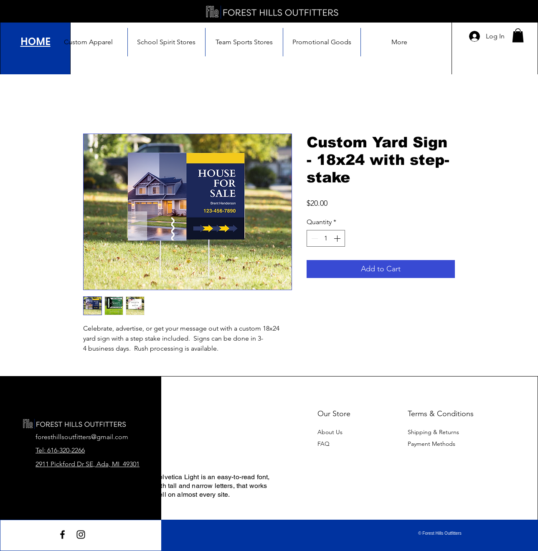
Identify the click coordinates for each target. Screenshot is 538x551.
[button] (518, 35)
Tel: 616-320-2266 (60, 450)
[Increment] (338, 238)
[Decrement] (314, 238)
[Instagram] (80, 534)
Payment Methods (432, 443)
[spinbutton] (326, 238)
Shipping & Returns (433, 432)
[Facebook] (62, 534)
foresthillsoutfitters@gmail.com (82, 437)
